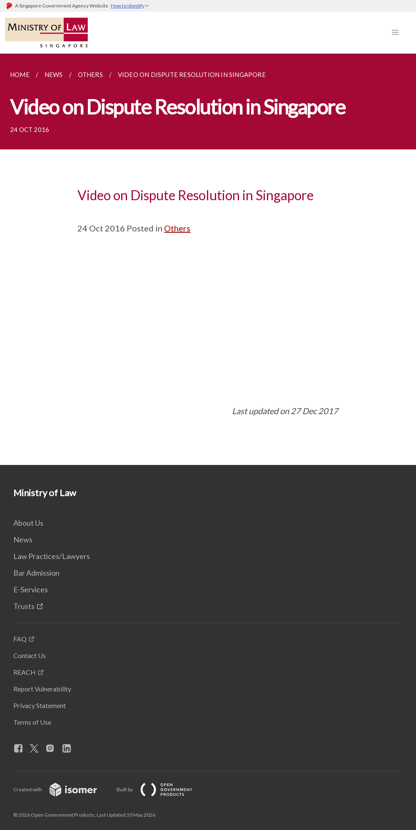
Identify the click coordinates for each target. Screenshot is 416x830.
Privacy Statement (39, 705)
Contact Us (29, 655)
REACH (24, 672)
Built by (161, 789)
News (22, 539)
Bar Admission (36, 572)
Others (177, 228)
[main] (208, 259)
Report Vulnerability (42, 689)
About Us (28, 522)
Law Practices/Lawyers (51, 556)
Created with (61, 789)
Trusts (24, 606)
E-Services (30, 589)
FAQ (20, 639)
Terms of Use (32, 722)
